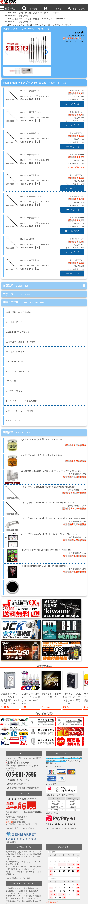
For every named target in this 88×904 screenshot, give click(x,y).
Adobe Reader (26, 732)
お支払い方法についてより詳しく (63, 795)
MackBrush (78, 32)
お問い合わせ (52, 900)
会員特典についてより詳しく (21, 844)
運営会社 (70, 900)
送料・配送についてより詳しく (22, 795)
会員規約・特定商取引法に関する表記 (24, 754)
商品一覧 (7, 8)
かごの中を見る (15, 891)
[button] (47, 52)
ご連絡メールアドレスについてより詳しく (23, 875)
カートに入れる (72, 104)
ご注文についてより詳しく (20, 746)
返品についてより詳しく (19, 750)
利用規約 (17, 900)
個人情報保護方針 (35, 900)
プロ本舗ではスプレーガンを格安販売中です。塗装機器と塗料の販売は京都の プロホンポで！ (7, 2)
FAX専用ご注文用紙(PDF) (18, 730)
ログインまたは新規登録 (19, 887)
